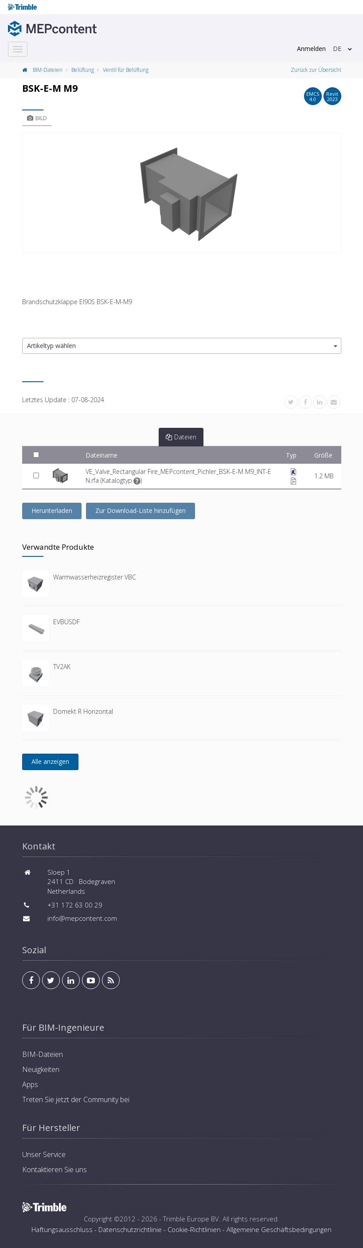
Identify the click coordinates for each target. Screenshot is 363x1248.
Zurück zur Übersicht (316, 70)
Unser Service (44, 1154)
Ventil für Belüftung (125, 70)
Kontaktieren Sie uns (54, 1169)
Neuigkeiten (40, 1069)
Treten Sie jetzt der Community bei (75, 1099)
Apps (30, 1084)
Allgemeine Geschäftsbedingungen (279, 1229)
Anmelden (311, 48)
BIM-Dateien (47, 70)
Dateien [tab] (181, 437)
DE (337, 48)
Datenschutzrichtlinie (130, 1229)
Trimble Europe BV (191, 1218)
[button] (181, 346)
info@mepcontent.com (82, 918)
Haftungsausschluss (62, 1229)
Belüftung (82, 70)
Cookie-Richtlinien (194, 1229)
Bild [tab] (37, 118)
